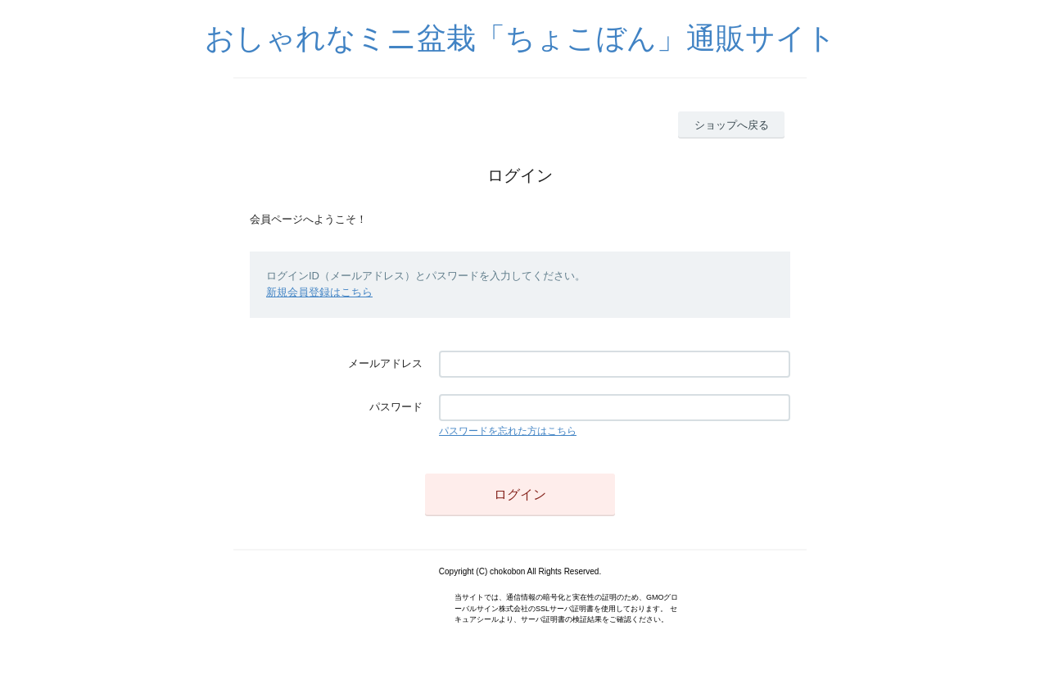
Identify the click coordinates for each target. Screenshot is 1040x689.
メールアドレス (385, 363)
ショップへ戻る (731, 125)
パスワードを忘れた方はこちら (508, 431)
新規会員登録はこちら (319, 292)
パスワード (396, 407)
